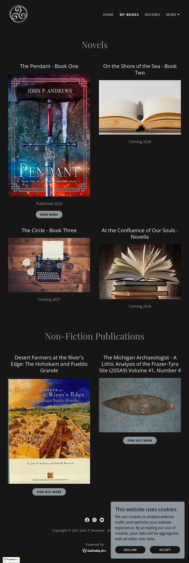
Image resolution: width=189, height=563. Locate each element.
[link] (18, 13)
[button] (173, 14)
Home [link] (108, 14)
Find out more (140, 440)
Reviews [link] (152, 14)
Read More (49, 214)
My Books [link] (129, 14)
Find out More (49, 492)
